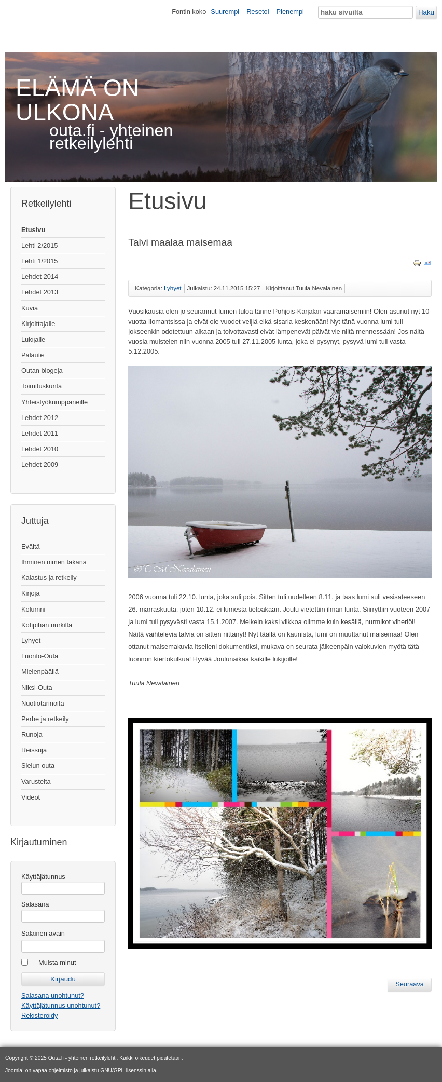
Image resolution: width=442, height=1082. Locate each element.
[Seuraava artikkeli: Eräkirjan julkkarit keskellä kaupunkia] (410, 984)
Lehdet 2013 (39, 292)
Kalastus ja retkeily (49, 577)
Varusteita (36, 782)
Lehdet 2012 (39, 418)
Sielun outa (37, 765)
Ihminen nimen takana (54, 562)
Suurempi (225, 12)
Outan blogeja (42, 370)
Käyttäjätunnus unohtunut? (60, 1005)
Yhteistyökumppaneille (54, 402)
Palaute (32, 355)
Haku (426, 12)
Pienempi (290, 12)
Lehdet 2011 (39, 433)
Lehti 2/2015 (39, 245)
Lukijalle (33, 339)
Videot (30, 797)
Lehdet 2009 (39, 464)
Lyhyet (30, 640)
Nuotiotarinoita (42, 703)
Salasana (35, 904)
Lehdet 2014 (39, 276)
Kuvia (29, 308)
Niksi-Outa (36, 688)
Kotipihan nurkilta (46, 625)
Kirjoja (30, 593)
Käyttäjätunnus (43, 877)
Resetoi (257, 12)
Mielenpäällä (40, 671)
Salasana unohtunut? (52, 995)
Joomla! (14, 1070)
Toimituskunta (41, 386)
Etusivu (33, 230)
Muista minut (57, 962)
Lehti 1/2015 (39, 261)
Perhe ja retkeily (45, 719)
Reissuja (34, 750)
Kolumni (33, 609)
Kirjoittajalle (38, 324)
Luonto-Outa (39, 656)
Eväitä (30, 546)
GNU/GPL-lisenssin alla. (128, 1070)
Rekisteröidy (39, 1015)
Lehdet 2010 (39, 449)
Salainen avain (43, 933)
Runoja (32, 734)
